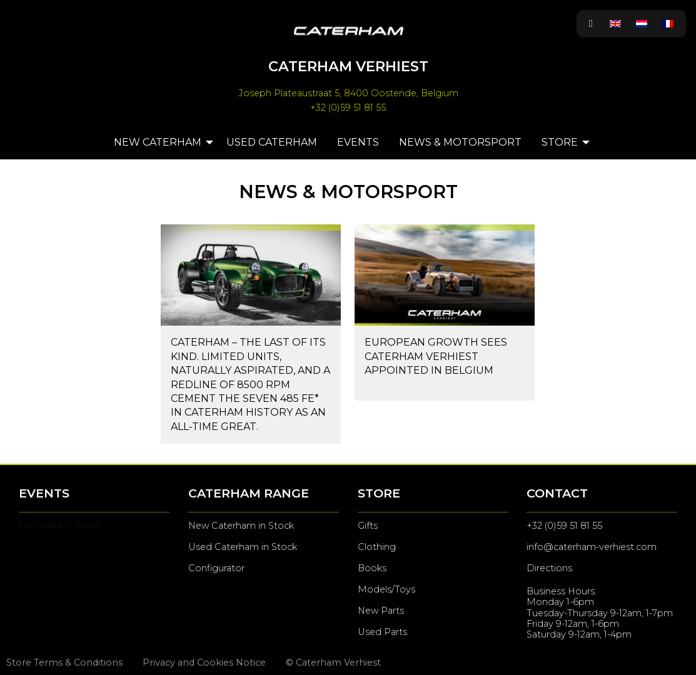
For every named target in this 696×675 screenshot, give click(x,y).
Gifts (368, 525)
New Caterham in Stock (241, 525)
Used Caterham (271, 142)
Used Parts (382, 632)
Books (372, 568)
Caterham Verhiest (348, 66)
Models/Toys (386, 589)
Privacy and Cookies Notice (204, 662)
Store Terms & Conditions (64, 662)
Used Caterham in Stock (242, 546)
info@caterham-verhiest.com (592, 546)
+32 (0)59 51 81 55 (348, 107)
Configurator (216, 568)
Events (358, 142)
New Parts (381, 610)
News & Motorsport (460, 142)
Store (560, 142)
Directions (549, 568)
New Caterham (157, 142)
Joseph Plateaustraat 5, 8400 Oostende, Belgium (348, 93)
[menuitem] (615, 23)
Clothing (377, 546)
